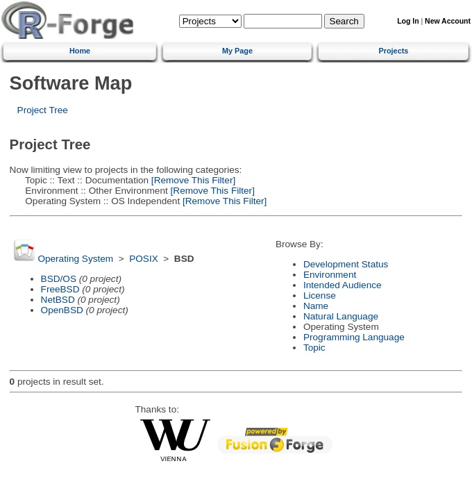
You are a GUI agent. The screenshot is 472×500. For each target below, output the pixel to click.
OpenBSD (62, 310)
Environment (329, 274)
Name (315, 306)
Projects (393, 51)
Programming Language (354, 337)
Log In (408, 21)
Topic (314, 347)
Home (79, 51)
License (319, 295)
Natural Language (340, 316)
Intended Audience (342, 285)
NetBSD (58, 299)
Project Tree (42, 110)
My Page (237, 51)
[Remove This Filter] (192, 180)
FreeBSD (60, 289)
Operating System (75, 258)
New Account (448, 21)
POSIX (143, 258)
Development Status (345, 264)
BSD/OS (58, 279)
